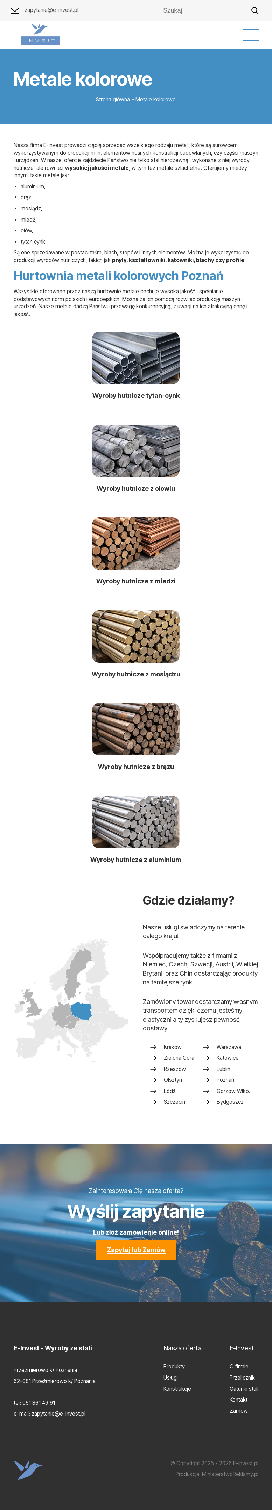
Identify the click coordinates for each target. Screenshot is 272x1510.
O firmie (239, 1366)
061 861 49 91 (38, 1403)
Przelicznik (242, 1377)
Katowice (228, 1061)
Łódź (170, 1094)
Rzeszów (175, 1072)
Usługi (170, 1377)
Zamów (239, 1411)
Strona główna (113, 99)
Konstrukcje (177, 1389)
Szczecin (174, 1105)
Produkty (174, 1366)
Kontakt (238, 1399)
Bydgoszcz (230, 1105)
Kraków (173, 1050)
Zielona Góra (179, 1061)
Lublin (223, 1072)
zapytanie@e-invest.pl (44, 10)
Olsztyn (173, 1083)
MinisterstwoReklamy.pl (230, 1474)
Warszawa (229, 1050)
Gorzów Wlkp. (233, 1094)
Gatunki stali (244, 1389)
